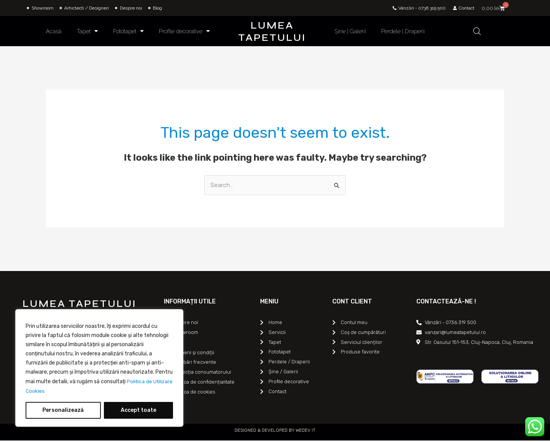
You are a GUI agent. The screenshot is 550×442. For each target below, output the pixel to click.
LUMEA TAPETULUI (272, 31)
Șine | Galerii (350, 31)
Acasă (53, 31)
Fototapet (128, 31)
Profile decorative (184, 31)
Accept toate (138, 410)
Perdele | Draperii (403, 31)
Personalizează (63, 410)
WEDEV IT (304, 431)
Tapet (87, 31)
